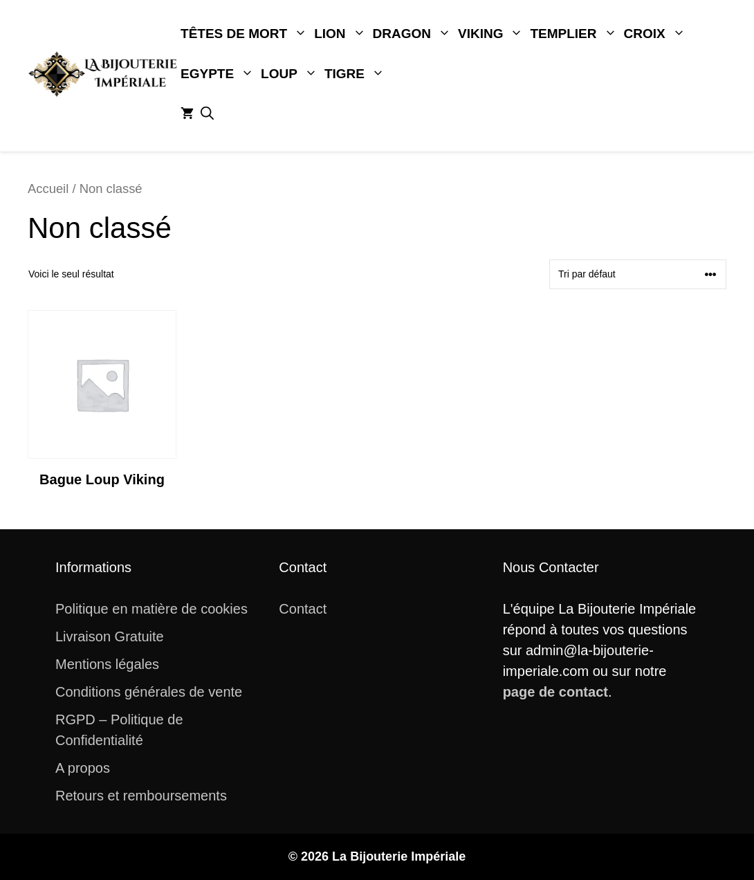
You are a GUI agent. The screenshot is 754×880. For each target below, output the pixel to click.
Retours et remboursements (141, 795)
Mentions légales (107, 664)
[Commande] (637, 274)
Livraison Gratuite (109, 636)
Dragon (413, 34)
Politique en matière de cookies (151, 608)
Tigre (356, 74)
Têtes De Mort (246, 34)
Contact (303, 608)
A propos (82, 768)
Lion (341, 34)
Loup (291, 74)
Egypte (219, 74)
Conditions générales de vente (148, 691)
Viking (492, 34)
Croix (656, 34)
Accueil (48, 188)
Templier (575, 34)
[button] (207, 114)
